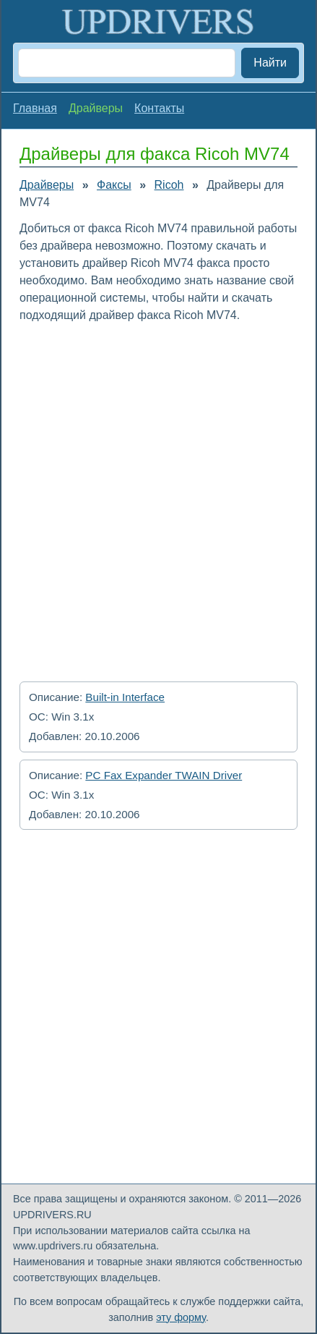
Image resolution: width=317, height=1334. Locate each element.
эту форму (181, 1317)
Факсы (114, 185)
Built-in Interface (125, 697)
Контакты (159, 108)
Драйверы (46, 185)
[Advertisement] (158, 497)
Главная (35, 108)
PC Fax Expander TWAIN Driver (163, 775)
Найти (270, 62)
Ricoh (169, 185)
